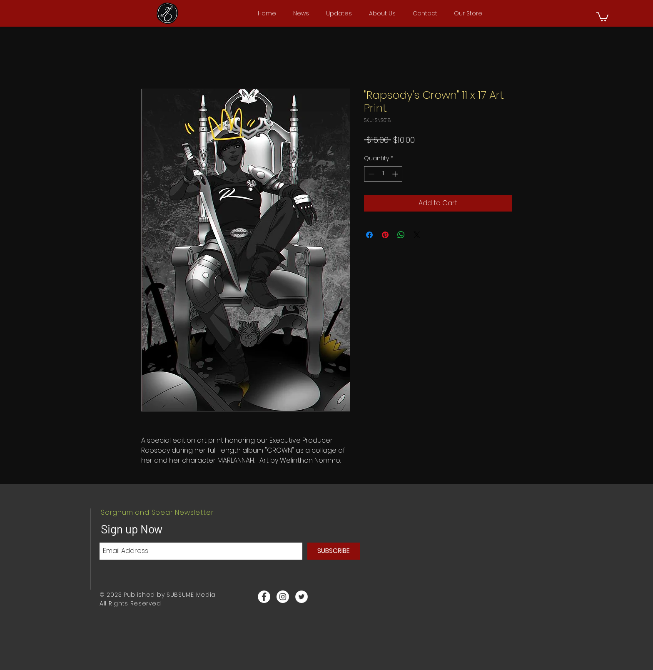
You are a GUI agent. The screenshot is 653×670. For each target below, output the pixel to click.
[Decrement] (370, 174)
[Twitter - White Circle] (301, 596)
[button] (602, 16)
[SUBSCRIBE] (333, 551)
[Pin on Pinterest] (385, 235)
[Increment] (396, 174)
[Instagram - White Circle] (283, 596)
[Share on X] (417, 235)
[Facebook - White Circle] (264, 596)
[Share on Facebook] (369, 235)
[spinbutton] (383, 174)
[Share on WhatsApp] (401, 235)
